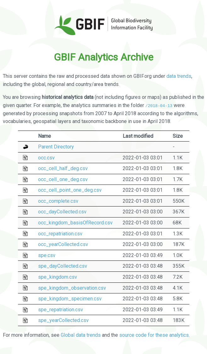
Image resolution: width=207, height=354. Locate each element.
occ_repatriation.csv (60, 233)
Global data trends (81, 335)
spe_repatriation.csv (60, 310)
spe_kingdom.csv (57, 277)
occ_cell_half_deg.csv (63, 168)
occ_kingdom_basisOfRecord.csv (75, 223)
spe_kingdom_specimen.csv (70, 299)
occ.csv (46, 157)
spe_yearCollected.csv (63, 320)
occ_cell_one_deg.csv (63, 179)
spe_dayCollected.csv (62, 266)
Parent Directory (56, 147)
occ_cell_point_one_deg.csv (70, 190)
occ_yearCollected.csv (63, 244)
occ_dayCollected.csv (62, 212)
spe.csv (46, 255)
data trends (178, 76)
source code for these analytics (154, 335)
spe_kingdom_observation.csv (72, 288)
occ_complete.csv (58, 201)
